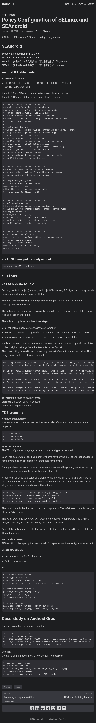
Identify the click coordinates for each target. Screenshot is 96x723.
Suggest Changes (43, 31)
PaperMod (62, 719)
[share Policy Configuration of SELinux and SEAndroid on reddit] (43, 708)
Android (7, 687)
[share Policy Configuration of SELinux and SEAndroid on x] (32, 708)
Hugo (55, 719)
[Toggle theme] (13, 4)
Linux (18, 687)
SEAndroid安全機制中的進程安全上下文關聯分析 (28, 65)
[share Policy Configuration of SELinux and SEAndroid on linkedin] (37, 708)
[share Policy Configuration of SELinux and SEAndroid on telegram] (59, 708)
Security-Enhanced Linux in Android (21, 53)
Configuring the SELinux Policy (18, 283)
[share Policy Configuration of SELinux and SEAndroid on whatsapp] (53, 708)
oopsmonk (39, 719)
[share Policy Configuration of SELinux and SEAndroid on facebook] (48, 708)
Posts (12, 15)
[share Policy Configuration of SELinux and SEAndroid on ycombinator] (64, 708)
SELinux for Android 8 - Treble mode (21, 57)
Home (6, 4)
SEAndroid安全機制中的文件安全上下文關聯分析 (28, 61)
